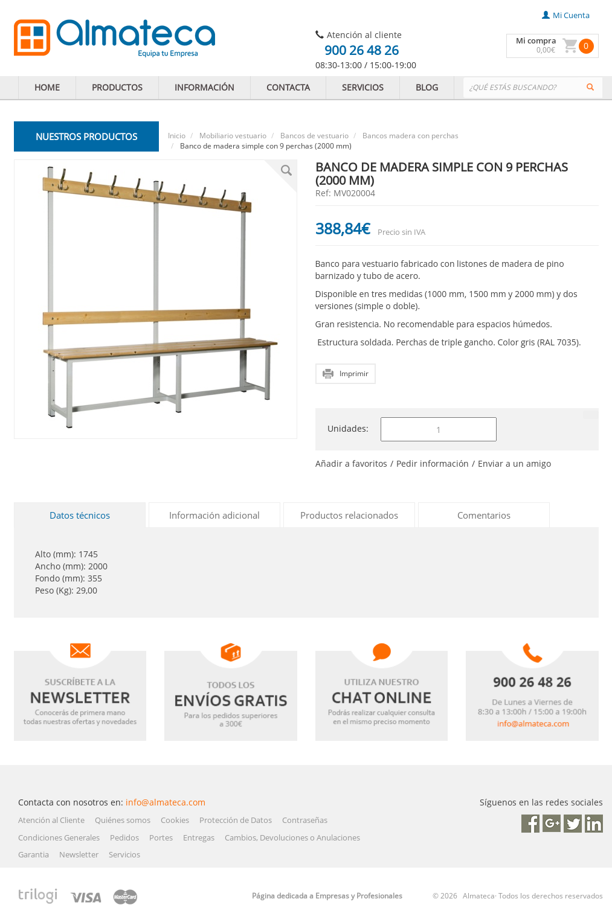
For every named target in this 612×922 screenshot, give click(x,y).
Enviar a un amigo (514, 463)
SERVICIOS (363, 87)
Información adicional (214, 515)
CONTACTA (288, 87)
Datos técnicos (80, 515)
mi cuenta (566, 15)
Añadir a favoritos (351, 463)
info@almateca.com (165, 802)
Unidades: (348, 428)
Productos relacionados (349, 515)
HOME (47, 87)
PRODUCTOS (117, 87)
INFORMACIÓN (204, 87)
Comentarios (484, 515)
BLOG (427, 87)
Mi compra (536, 40)
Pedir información (432, 463)
